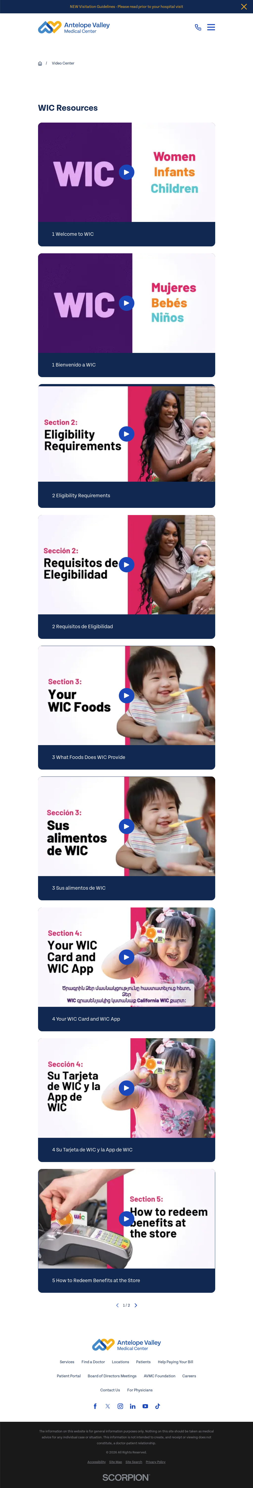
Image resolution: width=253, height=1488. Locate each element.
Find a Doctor (93, 1362)
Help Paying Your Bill (175, 1362)
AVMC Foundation (159, 1376)
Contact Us (110, 1390)
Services (67, 1362)
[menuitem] (96, 1462)
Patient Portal (69, 1376)
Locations (120, 1362)
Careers (189, 1376)
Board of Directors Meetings (112, 1376)
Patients (143, 1362)
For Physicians (140, 1390)
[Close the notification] (244, 7)
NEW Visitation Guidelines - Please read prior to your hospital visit (126, 6)
